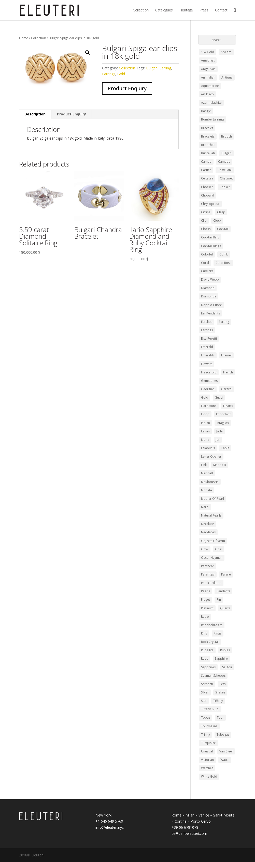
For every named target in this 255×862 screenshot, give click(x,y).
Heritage (186, 10)
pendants (223, 591)
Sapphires (208, 667)
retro (205, 616)
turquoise (208, 743)
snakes (220, 692)
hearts (228, 406)
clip (204, 220)
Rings (217, 633)
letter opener (211, 456)
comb (223, 254)
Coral (205, 263)
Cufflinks (207, 271)
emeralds (208, 355)
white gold (209, 776)
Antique (227, 77)
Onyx (204, 549)
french (228, 372)
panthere (207, 566)
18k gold (207, 52)
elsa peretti (209, 338)
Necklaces (208, 532)
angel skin (208, 69)
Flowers (206, 364)
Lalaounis (208, 448)
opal (218, 549)
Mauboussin (210, 482)
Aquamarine (210, 86)
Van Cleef (226, 751)
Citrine (205, 212)
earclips (206, 322)
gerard (226, 389)
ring (204, 633)
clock (217, 220)
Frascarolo (209, 372)
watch (224, 760)
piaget (205, 599)
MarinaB (207, 473)
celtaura (207, 178)
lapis (225, 448)
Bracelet (207, 128)
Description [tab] (35, 114)
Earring (165, 68)
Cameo (206, 161)
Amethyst (208, 60)
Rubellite (207, 650)
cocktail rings (211, 246)
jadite (205, 439)
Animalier (208, 77)
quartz (225, 608)
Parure (226, 574)
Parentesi (208, 574)
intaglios (223, 423)
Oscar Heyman (211, 557)
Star (204, 701)
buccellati (208, 153)
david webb (210, 279)
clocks (205, 229)
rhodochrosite (211, 625)
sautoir (227, 667)
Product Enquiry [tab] (71, 114)
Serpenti (207, 684)
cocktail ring (210, 237)
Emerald (207, 347)
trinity (205, 734)
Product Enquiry (127, 88)
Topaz (205, 717)
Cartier (206, 170)
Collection (141, 10)
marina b (219, 465)
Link (204, 465)
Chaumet (226, 178)
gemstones (209, 381)
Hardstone (209, 406)
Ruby (204, 658)
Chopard (207, 195)
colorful (207, 254)
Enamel (226, 355)
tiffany (218, 701)
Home (23, 38)
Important (223, 414)
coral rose (223, 263)
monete (206, 490)
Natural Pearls (211, 515)
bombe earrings (212, 119)
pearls (205, 591)
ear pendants (210, 313)
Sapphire (221, 658)
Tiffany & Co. (210, 709)
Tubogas (223, 734)
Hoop (205, 414)
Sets (222, 684)
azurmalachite (211, 102)
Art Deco (207, 94)
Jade (219, 431)
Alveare (226, 52)
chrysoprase (210, 204)
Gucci (219, 397)
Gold (121, 73)
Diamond (208, 288)
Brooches (208, 145)
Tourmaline (209, 726)
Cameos (224, 161)
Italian (205, 431)
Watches (207, 768)
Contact (221, 10)
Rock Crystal (210, 642)
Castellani (225, 170)
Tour (220, 717)
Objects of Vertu (213, 541)
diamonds (208, 296)
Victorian (207, 760)
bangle (206, 111)
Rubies (225, 650)
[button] (87, 52)
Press (204, 10)
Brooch (226, 136)
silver (205, 692)
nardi (205, 507)
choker (225, 187)
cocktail (223, 229)
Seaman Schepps (213, 675)
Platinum (207, 608)
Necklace (207, 524)
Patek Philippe (211, 583)
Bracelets (208, 136)
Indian (205, 423)
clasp (221, 212)
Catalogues (164, 10)
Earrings (108, 73)
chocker (207, 187)
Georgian (208, 389)
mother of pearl (212, 498)
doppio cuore (211, 305)
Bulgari (152, 68)
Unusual (207, 751)
